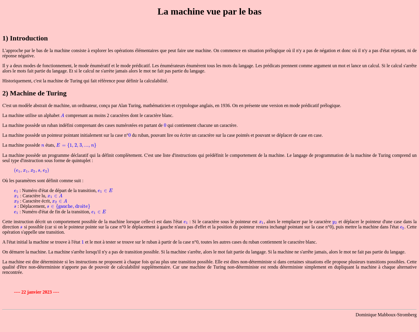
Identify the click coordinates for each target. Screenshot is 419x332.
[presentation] (62, 115)
